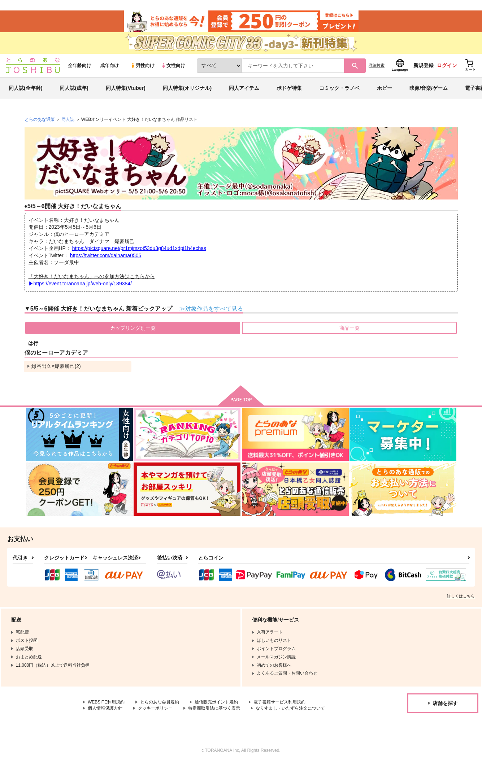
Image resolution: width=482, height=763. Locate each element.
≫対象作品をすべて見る (211, 308)
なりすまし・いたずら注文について (290, 708)
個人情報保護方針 (105, 708)
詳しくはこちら (461, 596)
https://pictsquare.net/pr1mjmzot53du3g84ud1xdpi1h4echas (139, 248)
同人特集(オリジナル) (187, 88)
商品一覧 (349, 328)
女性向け (173, 65)
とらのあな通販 (40, 119)
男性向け (142, 65)
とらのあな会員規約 (159, 702)
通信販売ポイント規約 (216, 702)
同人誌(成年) (74, 88)
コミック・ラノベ (339, 88)
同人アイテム (244, 88)
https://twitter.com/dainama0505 (106, 255)
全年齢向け (79, 65)
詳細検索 (377, 65)
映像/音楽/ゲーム (428, 88)
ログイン (447, 65)
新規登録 (423, 65)
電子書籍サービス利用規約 (279, 702)
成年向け (109, 65)
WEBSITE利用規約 (106, 702)
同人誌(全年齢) (25, 88)
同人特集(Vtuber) (126, 88)
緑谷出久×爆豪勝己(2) (56, 366)
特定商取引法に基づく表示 (214, 708)
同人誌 (67, 119)
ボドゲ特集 (289, 88)
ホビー (384, 88)
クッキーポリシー (155, 708)
